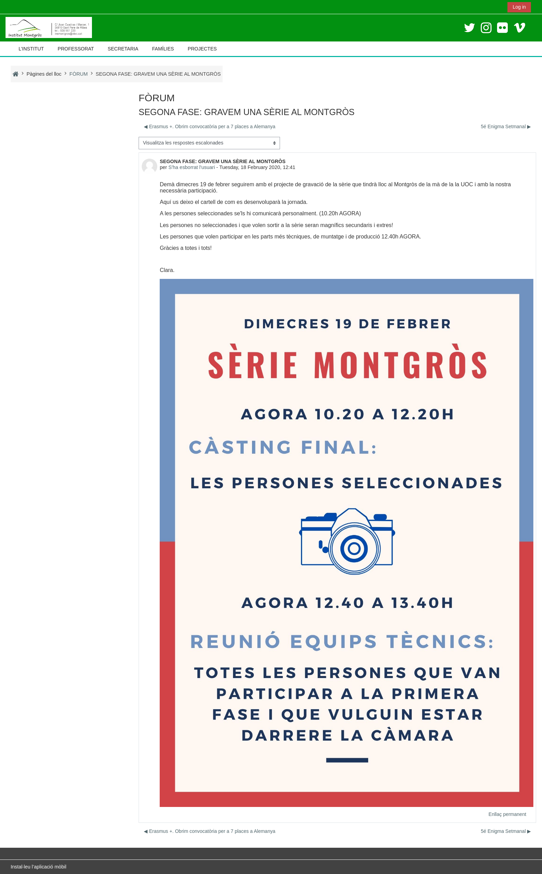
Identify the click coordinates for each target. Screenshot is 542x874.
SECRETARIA (123, 48)
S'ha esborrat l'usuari (191, 167)
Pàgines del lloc (44, 74)
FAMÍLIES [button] (163, 48)
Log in (519, 7)
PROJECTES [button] (202, 48)
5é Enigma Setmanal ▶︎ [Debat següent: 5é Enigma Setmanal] (506, 126)
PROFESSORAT (76, 48)
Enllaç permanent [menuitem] (508, 815)
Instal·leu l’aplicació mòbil (38, 867)
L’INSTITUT (31, 48)
